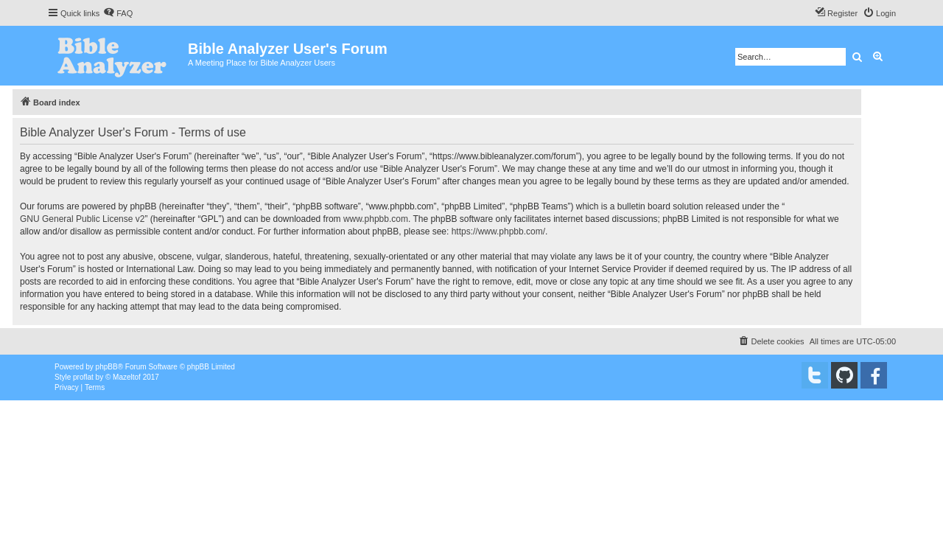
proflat (83, 377)
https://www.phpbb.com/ (498, 231)
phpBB (107, 367)
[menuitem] (118, 13)
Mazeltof (127, 377)
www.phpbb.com (375, 219)
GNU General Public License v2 (82, 219)
